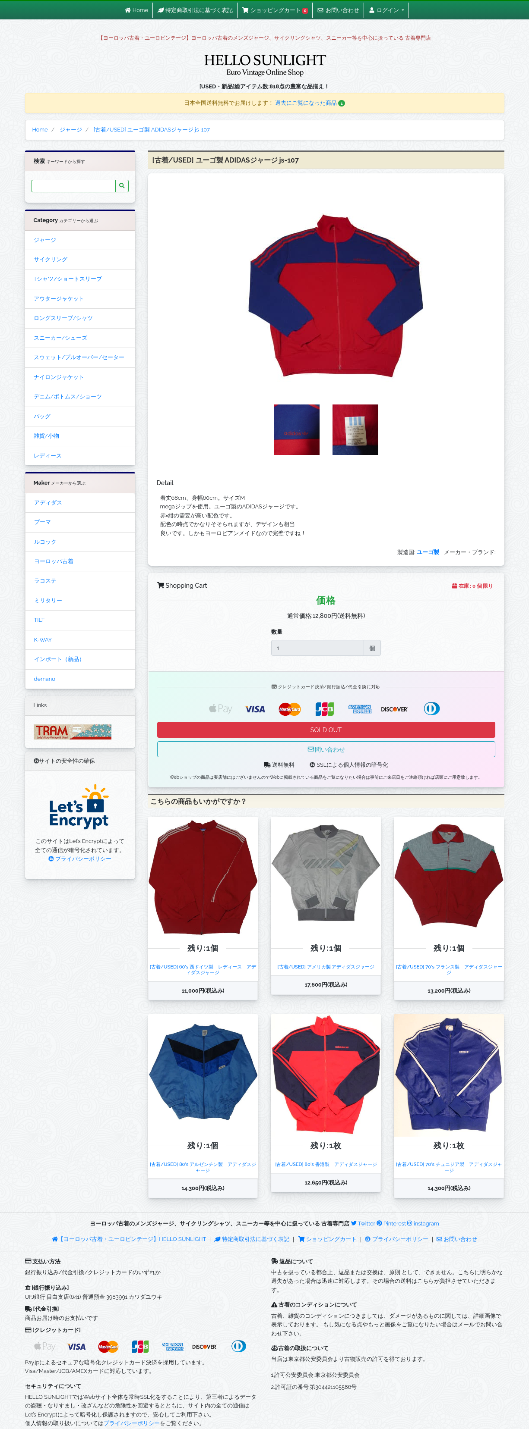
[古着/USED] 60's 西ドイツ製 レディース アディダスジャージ (203, 969)
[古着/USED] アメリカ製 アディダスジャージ (326, 967)
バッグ (42, 416)
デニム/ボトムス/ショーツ (68, 396)
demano (44, 679)
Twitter (363, 1223)
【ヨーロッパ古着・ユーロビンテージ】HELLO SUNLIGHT (129, 1239)
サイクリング (50, 259)
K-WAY (43, 639)
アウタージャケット (59, 298)
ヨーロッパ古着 (53, 561)
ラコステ (45, 580)
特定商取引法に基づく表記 (251, 1239)
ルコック (45, 542)
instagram (423, 1223)
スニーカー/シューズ (61, 338)
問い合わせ (326, 749)
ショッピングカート (328, 1239)
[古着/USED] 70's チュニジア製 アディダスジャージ (449, 1167)
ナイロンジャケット (59, 377)
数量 (276, 632)
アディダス (48, 502)
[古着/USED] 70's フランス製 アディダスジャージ (449, 969)
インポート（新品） (59, 659)
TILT (39, 620)
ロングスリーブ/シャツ (63, 318)
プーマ (42, 522)
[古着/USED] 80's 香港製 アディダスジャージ (326, 1164)
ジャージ (45, 240)
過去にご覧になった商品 (310, 103)
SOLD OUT (326, 729)
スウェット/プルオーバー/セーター (79, 357)
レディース (48, 455)
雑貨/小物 (47, 435)
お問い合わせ (457, 1239)
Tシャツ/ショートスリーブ (68, 279)
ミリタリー (48, 600)
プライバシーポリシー (79, 859)
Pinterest (391, 1223)
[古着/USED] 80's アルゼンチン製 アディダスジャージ (203, 1167)
